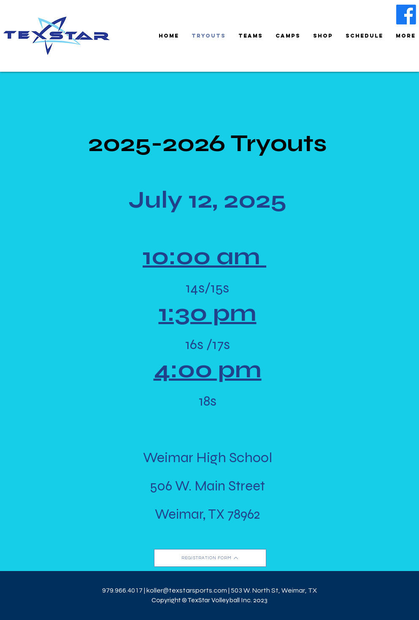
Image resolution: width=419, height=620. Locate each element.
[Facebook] (406, 14)
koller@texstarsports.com (186, 590)
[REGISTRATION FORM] (210, 558)
